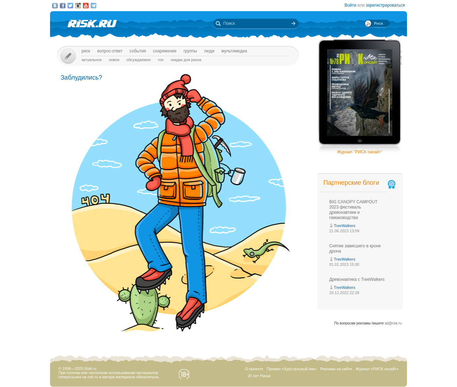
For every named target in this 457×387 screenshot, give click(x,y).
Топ (161, 60)
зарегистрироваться (385, 5)
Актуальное (92, 60)
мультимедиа (234, 51)
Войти (351, 5)
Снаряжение (164, 51)
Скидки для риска (186, 60)
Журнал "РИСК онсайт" (359, 151)
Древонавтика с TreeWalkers (357, 279)
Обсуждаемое (138, 60)
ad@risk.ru (393, 323)
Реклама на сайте (336, 369)
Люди (209, 51)
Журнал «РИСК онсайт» (377, 369)
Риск (86, 51)
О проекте (254, 369)
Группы (190, 51)
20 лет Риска (258, 376)
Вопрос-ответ (110, 51)
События (137, 51)
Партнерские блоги (360, 183)
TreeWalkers (345, 226)
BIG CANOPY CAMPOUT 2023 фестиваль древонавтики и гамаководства (353, 209)
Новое (114, 60)
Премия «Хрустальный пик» (292, 369)
